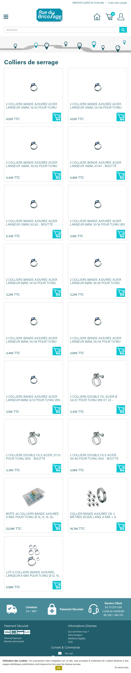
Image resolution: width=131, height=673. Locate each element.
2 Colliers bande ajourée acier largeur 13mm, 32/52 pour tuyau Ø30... (31, 165)
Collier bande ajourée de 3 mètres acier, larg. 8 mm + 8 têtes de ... (93, 517)
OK (58, 668)
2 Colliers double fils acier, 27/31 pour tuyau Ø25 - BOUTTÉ (33, 456)
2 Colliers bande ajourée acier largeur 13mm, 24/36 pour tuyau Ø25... (96, 107)
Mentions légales (76, 638)
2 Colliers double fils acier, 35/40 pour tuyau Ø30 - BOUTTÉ (94, 456)
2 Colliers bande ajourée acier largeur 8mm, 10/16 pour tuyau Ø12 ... (97, 224)
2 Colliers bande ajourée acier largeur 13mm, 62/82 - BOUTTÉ (31, 222)
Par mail (65, 653)
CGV (70, 641)
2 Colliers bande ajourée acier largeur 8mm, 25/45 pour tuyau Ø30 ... (95, 341)
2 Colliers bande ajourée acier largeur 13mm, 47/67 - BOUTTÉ (95, 164)
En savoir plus (121, 667)
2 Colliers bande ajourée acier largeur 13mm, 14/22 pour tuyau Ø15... (31, 107)
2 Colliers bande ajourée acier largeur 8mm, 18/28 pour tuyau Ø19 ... (95, 283)
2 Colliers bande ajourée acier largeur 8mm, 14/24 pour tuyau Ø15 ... (31, 283)
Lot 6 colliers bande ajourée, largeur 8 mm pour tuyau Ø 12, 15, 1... (32, 575)
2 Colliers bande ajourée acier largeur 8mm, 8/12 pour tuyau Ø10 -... (33, 399)
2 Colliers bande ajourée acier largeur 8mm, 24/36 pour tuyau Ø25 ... (31, 341)
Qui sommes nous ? (78, 631)
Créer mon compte (117, 2)
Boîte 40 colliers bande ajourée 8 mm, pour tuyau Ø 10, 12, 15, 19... (32, 515)
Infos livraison (75, 635)
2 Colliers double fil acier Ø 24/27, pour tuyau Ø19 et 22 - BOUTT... (93, 399)
